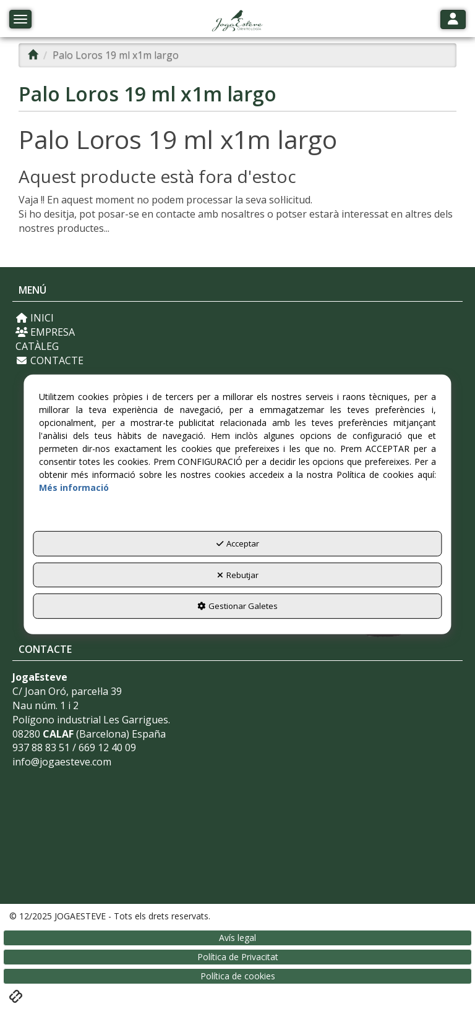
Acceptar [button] (237, 543)
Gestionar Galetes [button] (237, 605)
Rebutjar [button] (238, 575)
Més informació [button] (74, 487)
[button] (237, 21)
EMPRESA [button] (45, 332)
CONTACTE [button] (49, 360)
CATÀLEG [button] (37, 346)
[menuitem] (237, 318)
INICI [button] (34, 318)
